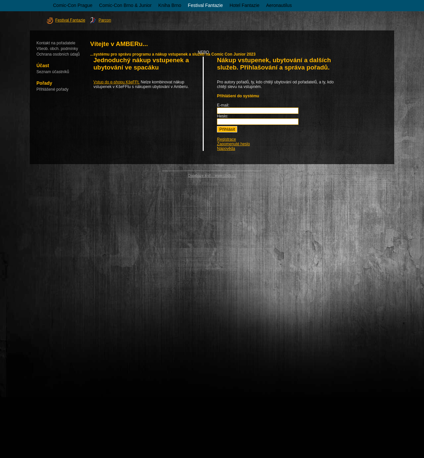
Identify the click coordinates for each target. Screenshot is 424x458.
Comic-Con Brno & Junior (125, 5)
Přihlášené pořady (52, 89)
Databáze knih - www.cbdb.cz (212, 175)
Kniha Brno (169, 5)
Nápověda (226, 148)
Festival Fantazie (205, 5)
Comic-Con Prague (72, 5)
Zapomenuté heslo (233, 144)
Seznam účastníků (52, 71)
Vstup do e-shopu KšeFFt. (116, 82)
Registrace (226, 139)
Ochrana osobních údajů (58, 54)
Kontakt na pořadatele (55, 43)
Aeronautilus (279, 5)
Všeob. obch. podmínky (57, 48)
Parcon (104, 20)
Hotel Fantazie (244, 5)
